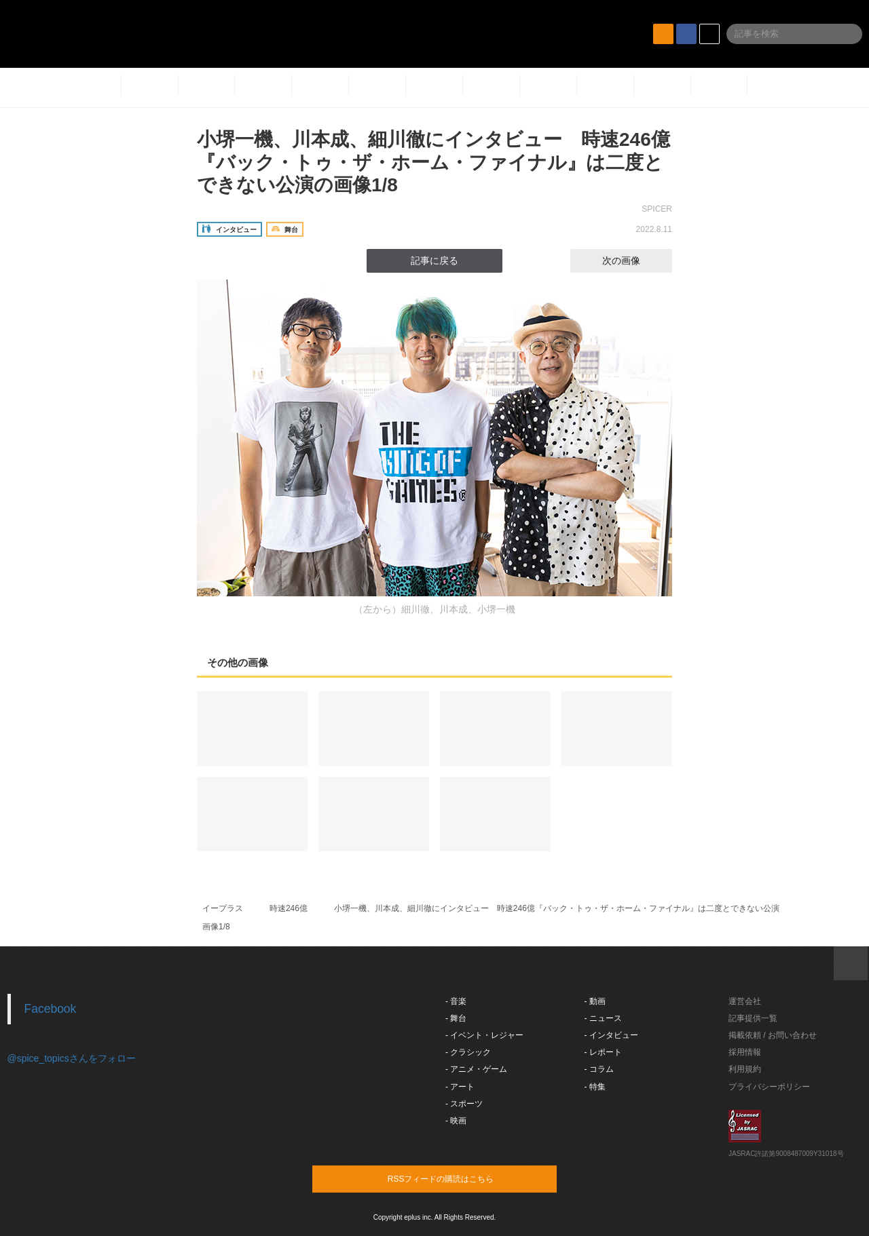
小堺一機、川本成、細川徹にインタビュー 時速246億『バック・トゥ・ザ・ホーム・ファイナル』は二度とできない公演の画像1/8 (433, 162)
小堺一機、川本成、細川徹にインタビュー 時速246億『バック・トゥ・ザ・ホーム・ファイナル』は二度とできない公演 (556, 908)
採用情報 (744, 1052)
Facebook (50, 1009)
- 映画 (455, 1120)
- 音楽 (455, 1001)
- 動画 (595, 1001)
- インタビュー (611, 1035)
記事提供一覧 (752, 1018)
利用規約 (744, 1069)
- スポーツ (464, 1103)
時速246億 (289, 908)
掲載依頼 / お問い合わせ (772, 1035)
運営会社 (744, 1001)
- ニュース (603, 1018)
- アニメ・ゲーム (476, 1069)
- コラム (599, 1069)
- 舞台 (455, 1018)
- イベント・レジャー (484, 1035)
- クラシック (468, 1052)
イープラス (222, 908)
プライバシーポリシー (769, 1087)
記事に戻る (434, 260)
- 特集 (595, 1087)
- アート (460, 1087)
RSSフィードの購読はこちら (460, 1178)
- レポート (603, 1052)
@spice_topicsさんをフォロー (71, 1058)
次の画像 (633, 260)
